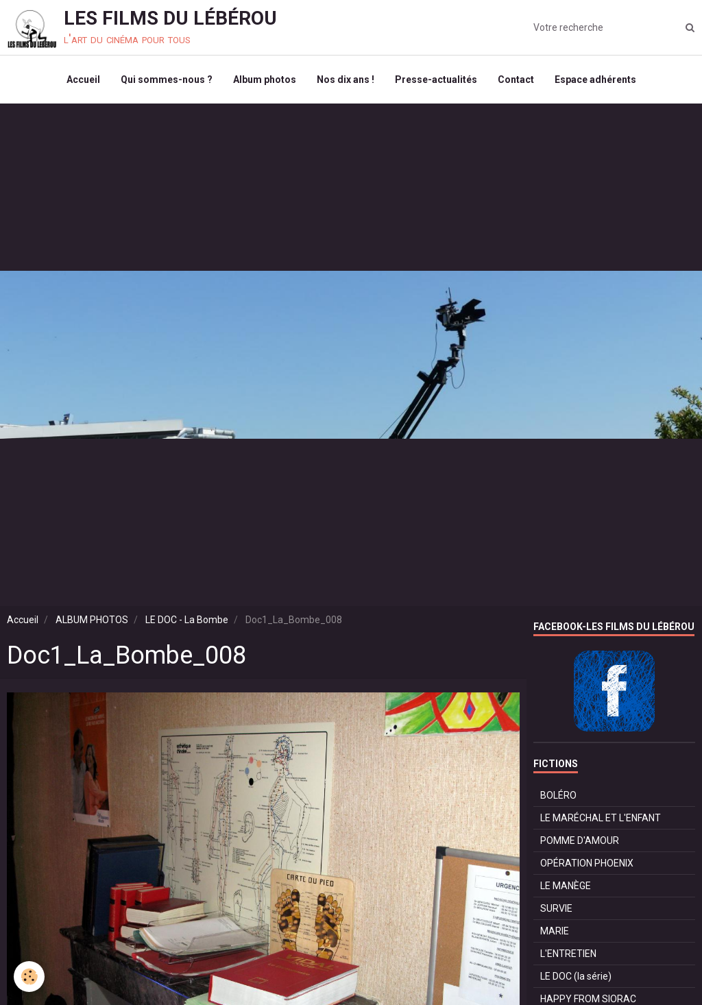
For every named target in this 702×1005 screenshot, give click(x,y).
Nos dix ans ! (345, 79)
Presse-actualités (436, 79)
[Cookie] (29, 976)
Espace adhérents (595, 79)
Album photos (264, 79)
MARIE (554, 930)
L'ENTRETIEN (568, 953)
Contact (516, 79)
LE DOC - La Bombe (186, 619)
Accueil (83, 79)
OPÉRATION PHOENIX (586, 863)
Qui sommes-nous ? (167, 79)
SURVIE (556, 908)
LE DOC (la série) (576, 976)
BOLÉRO (558, 795)
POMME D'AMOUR (579, 840)
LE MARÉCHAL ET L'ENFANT (600, 817)
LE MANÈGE (565, 885)
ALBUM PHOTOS (92, 619)
